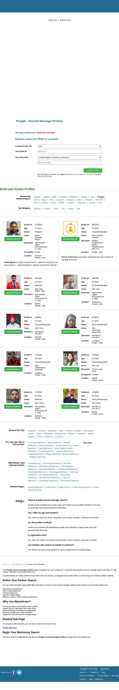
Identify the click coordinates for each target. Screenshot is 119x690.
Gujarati (46, 197)
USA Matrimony (34, 463)
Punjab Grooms (64, 487)
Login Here (52, 20)
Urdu (51, 200)
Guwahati (48, 437)
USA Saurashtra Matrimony (49, 478)
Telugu (43, 200)
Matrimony (99, 679)
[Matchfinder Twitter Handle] (19, 672)
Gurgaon (31, 437)
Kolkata (77, 431)
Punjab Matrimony (10, 628)
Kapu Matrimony (45, 448)
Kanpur (31, 434)
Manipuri (71, 203)
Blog (103, 672)
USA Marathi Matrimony (67, 469)
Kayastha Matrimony (63, 451)
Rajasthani (82, 203)
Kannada (62, 197)
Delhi (61, 431)
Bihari (79, 200)
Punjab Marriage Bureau (81, 487)
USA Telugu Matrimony (51, 463)
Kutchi (53, 203)
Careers (83, 679)
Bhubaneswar (60, 434)
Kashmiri (99, 200)
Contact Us (94, 672)
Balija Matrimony (54, 443)
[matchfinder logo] (14, 6)
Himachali (89, 200)
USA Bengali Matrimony (58, 472)
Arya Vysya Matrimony (36, 443)
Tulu (100, 203)
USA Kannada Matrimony (48, 466)
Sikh (78, 209)
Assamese (60, 200)
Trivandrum (80, 434)
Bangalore (32, 431)
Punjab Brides (50, 487)
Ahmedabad (87, 431)
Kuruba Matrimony (46, 451)
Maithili (61, 203)
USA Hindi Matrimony (47, 469)
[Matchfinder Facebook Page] (13, 672)
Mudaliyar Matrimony (37, 457)
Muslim (71, 209)
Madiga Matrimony (53, 454)
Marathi (84, 197)
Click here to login (45, 132)
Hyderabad (52, 431)
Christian (47, 209)
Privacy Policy (92, 174)
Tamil (36, 200)
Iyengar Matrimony (63, 445)
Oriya (92, 197)
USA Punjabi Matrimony (37, 472)
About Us (83, 672)
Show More (87, 443)
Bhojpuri (71, 200)
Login (91, 679)
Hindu (56, 209)
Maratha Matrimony (70, 454)
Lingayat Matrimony (35, 454)
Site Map (114, 676)
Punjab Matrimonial (35, 487)
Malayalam (74, 197)
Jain (63, 209)
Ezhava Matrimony (46, 445)
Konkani (45, 203)
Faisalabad (48, 434)
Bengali (37, 197)
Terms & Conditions (77, 174)
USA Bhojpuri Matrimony (48, 481)
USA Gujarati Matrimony (48, 475)
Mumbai (69, 431)
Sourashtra (59, 437)
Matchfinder (104, 669)
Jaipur (38, 434)
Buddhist (37, 209)
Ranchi (90, 434)
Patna (40, 437)
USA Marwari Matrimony (69, 481)
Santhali (92, 203)
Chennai (42, 431)
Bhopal (71, 434)
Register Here (65, 20)
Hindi (54, 197)
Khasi (36, 203)
